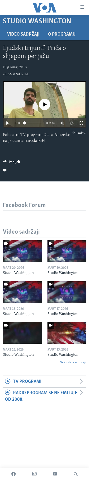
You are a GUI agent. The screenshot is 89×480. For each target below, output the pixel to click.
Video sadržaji (23, 34)
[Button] (11, 163)
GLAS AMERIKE (16, 74)
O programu (61, 34)
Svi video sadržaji (73, 362)
